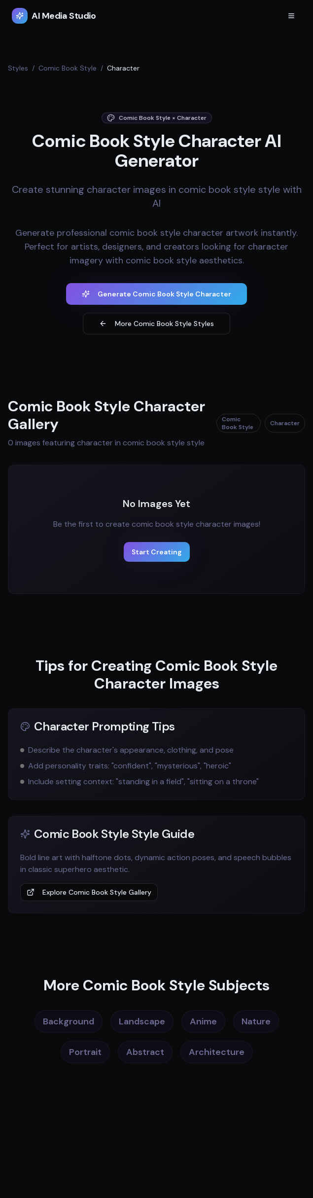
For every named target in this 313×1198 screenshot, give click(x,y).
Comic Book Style (67, 68)
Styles (18, 68)
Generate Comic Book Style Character (156, 294)
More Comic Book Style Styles (156, 323)
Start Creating (157, 551)
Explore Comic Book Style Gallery (89, 892)
